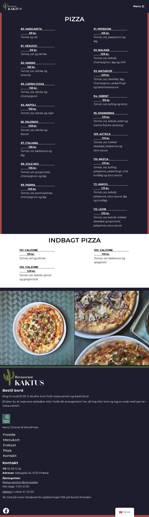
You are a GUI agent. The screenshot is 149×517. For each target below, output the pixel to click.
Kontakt (10, 458)
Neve (5, 429)
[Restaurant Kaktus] (12, 6)
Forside (9, 436)
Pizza (7, 452)
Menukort (11, 442)
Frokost (9, 447)
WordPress (31, 429)
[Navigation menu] (139, 6)
